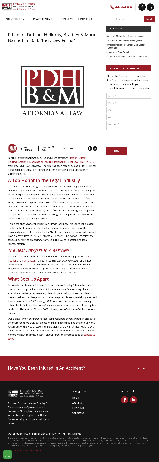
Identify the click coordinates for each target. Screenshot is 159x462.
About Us (77, 403)
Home (75, 398)
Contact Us (78, 413)
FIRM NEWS (66, 19)
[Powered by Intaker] (134, 456)
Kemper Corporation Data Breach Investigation (127, 56)
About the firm (15, 19)
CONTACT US (85, 19)
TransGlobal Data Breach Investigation (124, 40)
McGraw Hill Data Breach (117, 52)
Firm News (78, 408)
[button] (16, 19)
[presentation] (128, 137)
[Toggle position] (143, 368)
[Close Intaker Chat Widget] (149, 368)
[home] (18, 6)
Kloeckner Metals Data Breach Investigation (126, 36)
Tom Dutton (29, 260)
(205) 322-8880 (123, 6)
